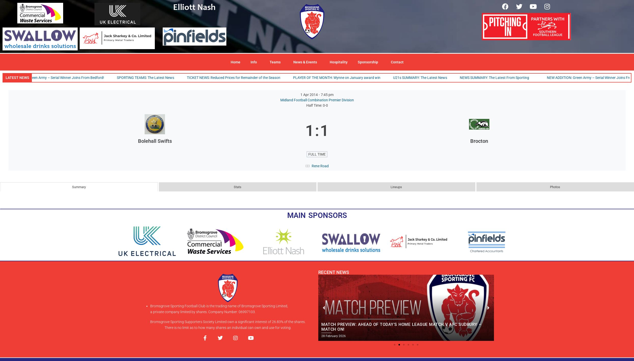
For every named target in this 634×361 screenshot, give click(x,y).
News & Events (306, 62)
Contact (397, 62)
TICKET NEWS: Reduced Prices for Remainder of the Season (235, 78)
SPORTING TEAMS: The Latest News (147, 78)
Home (235, 62)
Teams (276, 62)
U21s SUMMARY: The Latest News (422, 78)
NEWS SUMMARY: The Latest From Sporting (496, 78)
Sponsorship (369, 62)
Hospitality (339, 62)
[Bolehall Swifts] (154, 131)
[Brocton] (479, 131)
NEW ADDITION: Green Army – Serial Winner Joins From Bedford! (55, 78)
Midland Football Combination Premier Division (317, 100)
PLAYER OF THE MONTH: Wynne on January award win (338, 78)
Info (255, 62)
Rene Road (320, 166)
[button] (394, 344)
